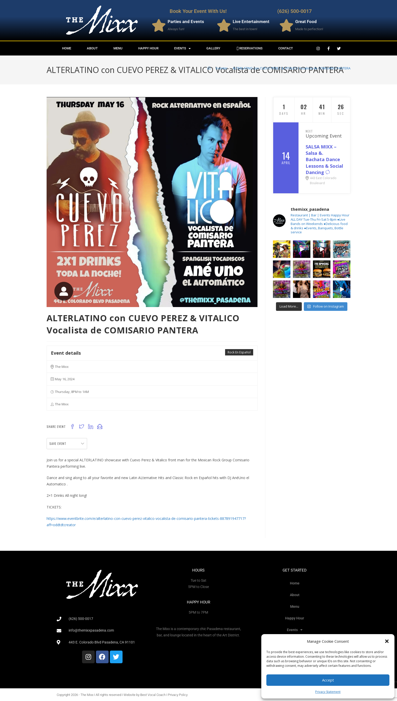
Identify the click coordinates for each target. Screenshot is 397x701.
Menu (118, 48)
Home (66, 48)
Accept (328, 680)
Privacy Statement (328, 692)
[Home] (209, 68)
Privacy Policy (178, 695)
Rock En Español (239, 352)
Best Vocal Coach (153, 695)
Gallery (213, 48)
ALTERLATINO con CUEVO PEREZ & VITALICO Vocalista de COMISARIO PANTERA (291, 68)
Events (182, 48)
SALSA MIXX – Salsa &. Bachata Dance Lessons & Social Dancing (324, 159)
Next (309, 131)
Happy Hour (148, 48)
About (92, 48)
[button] (386, 641)
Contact (285, 48)
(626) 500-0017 (294, 11)
